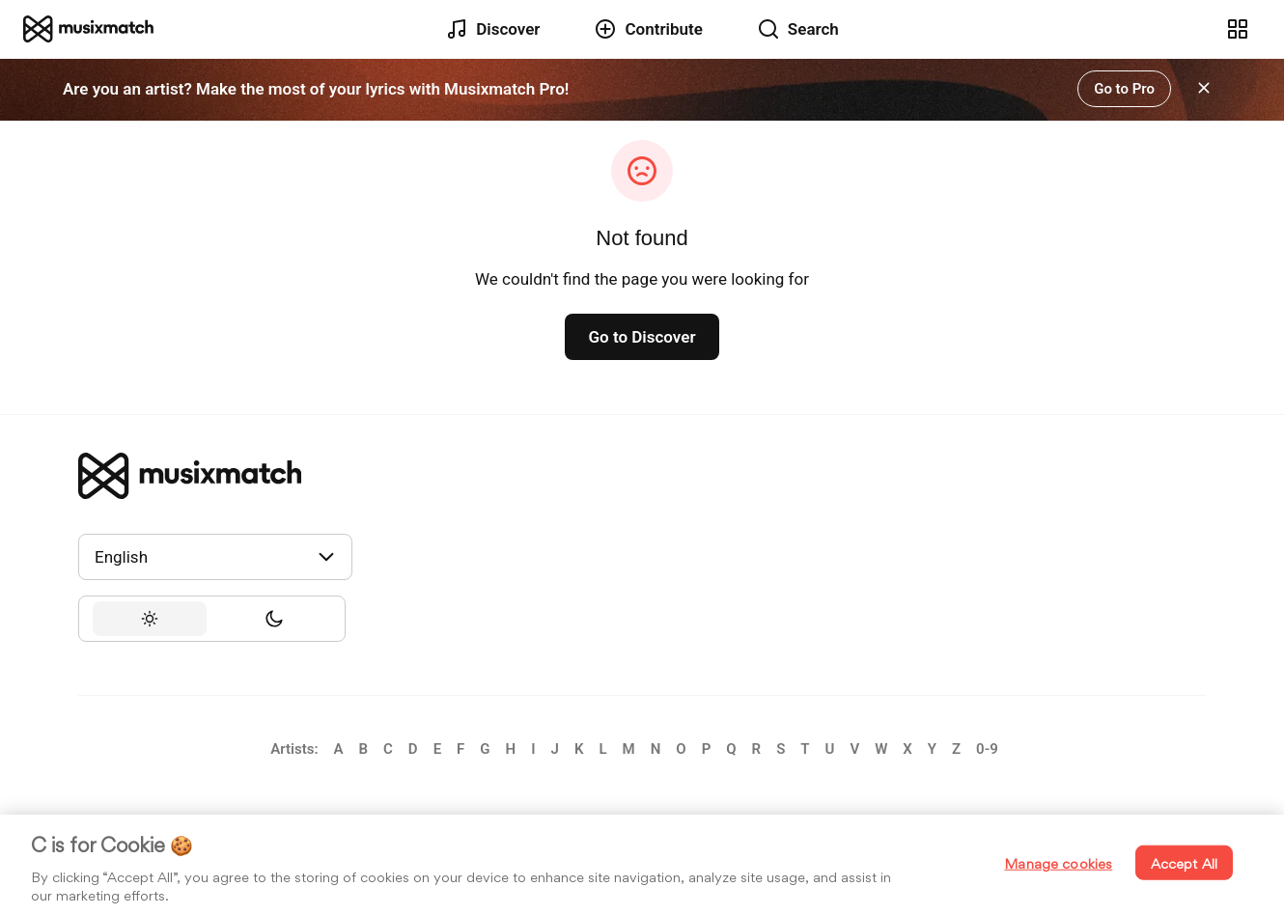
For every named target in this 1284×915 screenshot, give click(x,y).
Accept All (1184, 863)
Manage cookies (1058, 863)
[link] (88, 28)
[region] (642, 865)
